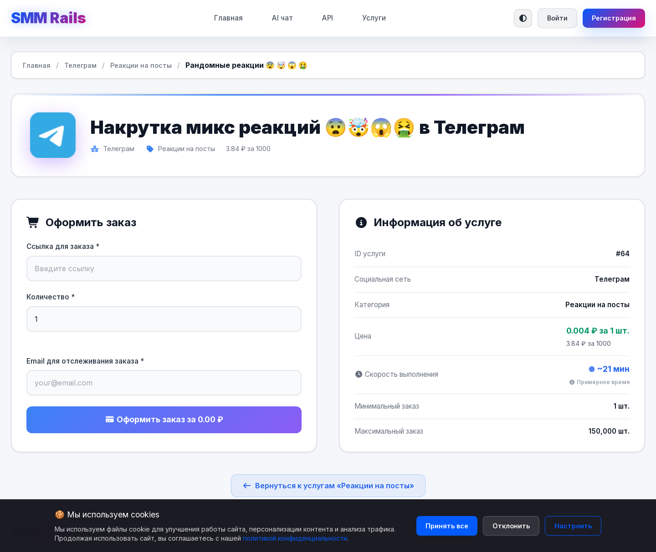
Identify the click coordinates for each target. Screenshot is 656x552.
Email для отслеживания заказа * (85, 361)
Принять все (446, 526)
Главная (228, 18)
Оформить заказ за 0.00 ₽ (164, 419)
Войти (557, 18)
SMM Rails (48, 18)
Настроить (573, 526)
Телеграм (80, 65)
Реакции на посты (141, 65)
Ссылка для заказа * (62, 246)
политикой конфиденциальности (295, 538)
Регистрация (614, 18)
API (327, 18)
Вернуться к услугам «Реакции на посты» (328, 485)
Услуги (374, 18)
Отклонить (511, 526)
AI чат (282, 18)
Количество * (50, 297)
